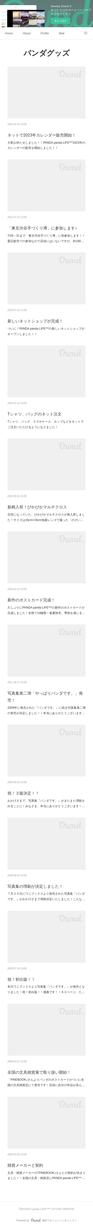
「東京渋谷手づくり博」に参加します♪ (42, 228)
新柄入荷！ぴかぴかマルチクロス (37, 507)
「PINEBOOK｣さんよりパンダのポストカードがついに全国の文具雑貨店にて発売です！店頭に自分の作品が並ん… (46, 1082)
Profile (44, 33)
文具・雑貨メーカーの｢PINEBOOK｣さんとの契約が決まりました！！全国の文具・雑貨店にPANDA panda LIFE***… (46, 1175)
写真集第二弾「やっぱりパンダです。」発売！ (45, 697)
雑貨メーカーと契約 (25, 1165)
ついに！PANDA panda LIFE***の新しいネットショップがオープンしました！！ (46, 331)
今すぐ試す (60, 21)
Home (9, 33)
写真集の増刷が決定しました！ (35, 886)
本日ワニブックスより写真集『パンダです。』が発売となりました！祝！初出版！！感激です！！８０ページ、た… (46, 989)
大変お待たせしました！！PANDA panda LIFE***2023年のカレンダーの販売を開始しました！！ (46, 145)
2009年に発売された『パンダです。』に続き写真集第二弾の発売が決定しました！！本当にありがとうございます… (46, 710)
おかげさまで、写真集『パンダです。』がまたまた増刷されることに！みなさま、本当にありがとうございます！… (46, 803)
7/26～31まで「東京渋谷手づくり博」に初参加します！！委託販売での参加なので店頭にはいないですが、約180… (46, 238)
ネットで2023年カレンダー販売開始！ (41, 135)
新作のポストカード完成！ (31, 600)
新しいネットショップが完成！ (35, 321)
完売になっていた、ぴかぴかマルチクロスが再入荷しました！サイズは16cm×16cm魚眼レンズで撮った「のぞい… (46, 517)
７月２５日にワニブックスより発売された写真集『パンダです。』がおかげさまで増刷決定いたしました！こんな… (46, 896)
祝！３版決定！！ (23, 793)
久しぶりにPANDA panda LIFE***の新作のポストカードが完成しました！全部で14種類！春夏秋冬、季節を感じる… (46, 610)
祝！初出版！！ (21, 979)
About (27, 33)
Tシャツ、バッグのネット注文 (34, 414)
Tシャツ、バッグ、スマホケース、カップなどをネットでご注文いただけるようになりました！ (45, 424)
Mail (61, 33)
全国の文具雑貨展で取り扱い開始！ (39, 1072)
